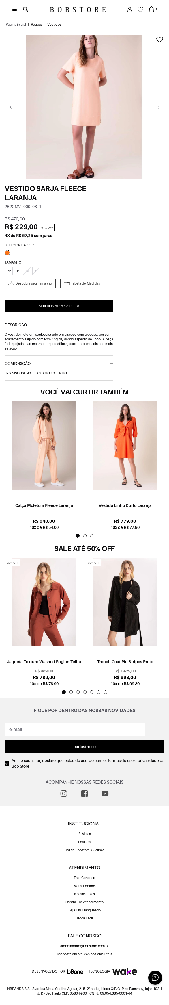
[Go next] (159, 107)
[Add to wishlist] (159, 39)
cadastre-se (85, 746)
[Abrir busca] (25, 9)
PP (9, 271)
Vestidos (54, 24)
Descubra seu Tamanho (33, 283)
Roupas (36, 24)
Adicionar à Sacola (58, 305)
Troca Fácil (84, 918)
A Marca (84, 834)
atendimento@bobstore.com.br (84, 946)
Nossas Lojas (84, 894)
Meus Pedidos (85, 886)
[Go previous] (10, 107)
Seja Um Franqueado (84, 910)
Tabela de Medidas (85, 283)
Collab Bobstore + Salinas (84, 850)
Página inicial (16, 24)
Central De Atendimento (84, 902)
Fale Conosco (84, 878)
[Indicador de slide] (78, 536)
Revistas (84, 842)
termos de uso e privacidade (133, 760)
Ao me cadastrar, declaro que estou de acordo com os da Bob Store (88, 763)
